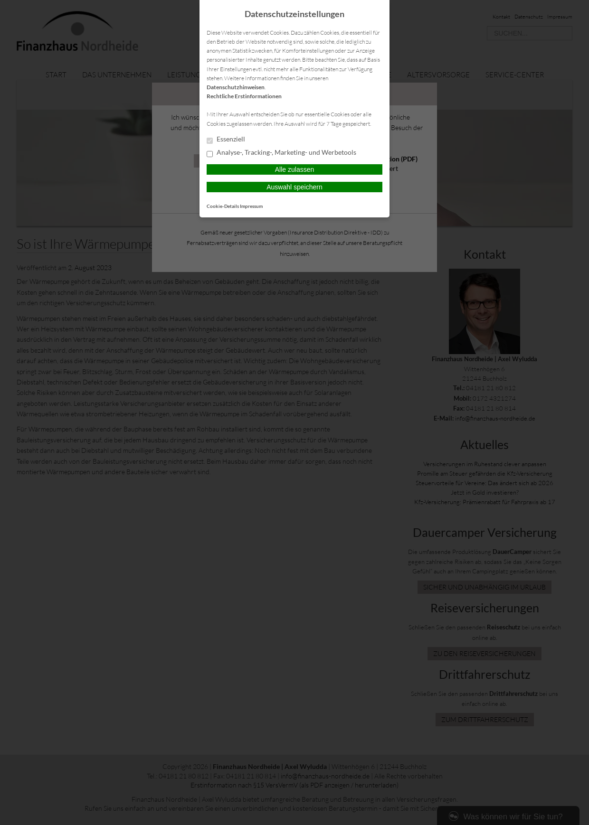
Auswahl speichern (294, 187)
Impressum (251, 206)
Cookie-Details (223, 206)
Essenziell (226, 139)
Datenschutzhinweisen (236, 87)
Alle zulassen (294, 169)
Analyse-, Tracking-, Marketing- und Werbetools (281, 153)
